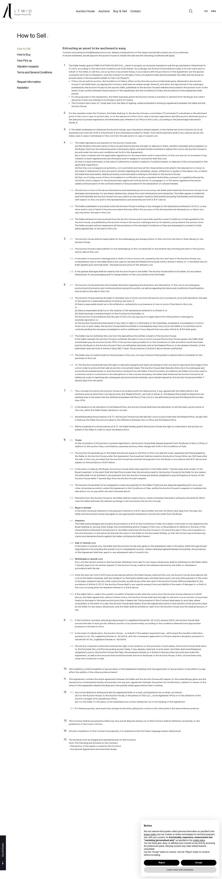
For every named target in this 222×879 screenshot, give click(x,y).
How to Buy (24, 55)
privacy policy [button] (150, 834)
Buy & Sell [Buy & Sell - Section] (120, 11)
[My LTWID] (198, 11)
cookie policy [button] (199, 840)
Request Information (29, 82)
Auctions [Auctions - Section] (104, 11)
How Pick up (24, 61)
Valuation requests (28, 67)
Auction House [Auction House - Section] (85, 11)
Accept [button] (198, 862)
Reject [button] (162, 862)
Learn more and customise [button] (180, 870)
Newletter (23, 88)
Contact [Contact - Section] (136, 11)
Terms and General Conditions (34, 73)
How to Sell (23, 49)
